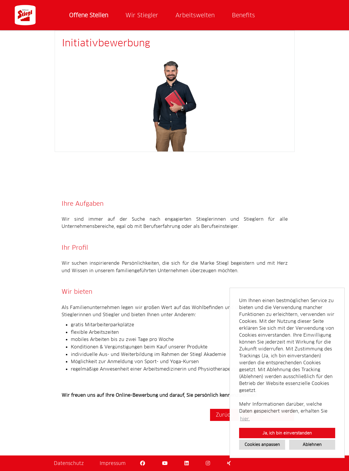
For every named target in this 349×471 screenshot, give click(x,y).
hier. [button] (245, 419)
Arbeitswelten (195, 15)
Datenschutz (69, 463)
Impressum (113, 463)
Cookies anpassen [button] (262, 444)
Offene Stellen (88, 15)
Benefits (243, 15)
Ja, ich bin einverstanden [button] (287, 433)
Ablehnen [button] (312, 444)
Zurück (224, 414)
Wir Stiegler (141, 15)
